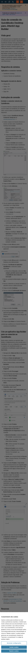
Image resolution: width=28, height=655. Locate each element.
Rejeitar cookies (14, 651)
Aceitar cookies (14, 647)
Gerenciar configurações (14, 643)
